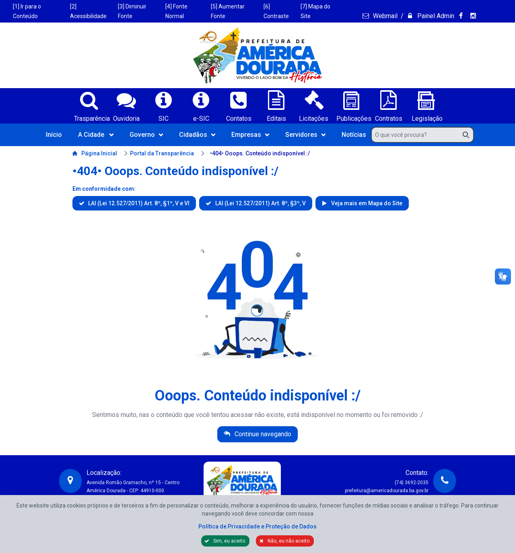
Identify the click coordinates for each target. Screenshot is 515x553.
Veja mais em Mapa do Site (366, 203)
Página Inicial (94, 153)
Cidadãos (197, 134)
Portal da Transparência (159, 153)
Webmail (384, 16)
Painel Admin (435, 16)
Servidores (305, 134)
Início (54, 134)
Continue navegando (262, 434)
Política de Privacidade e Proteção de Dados (257, 526)
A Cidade (95, 134)
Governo (146, 134)
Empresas (250, 134)
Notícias (354, 134)
